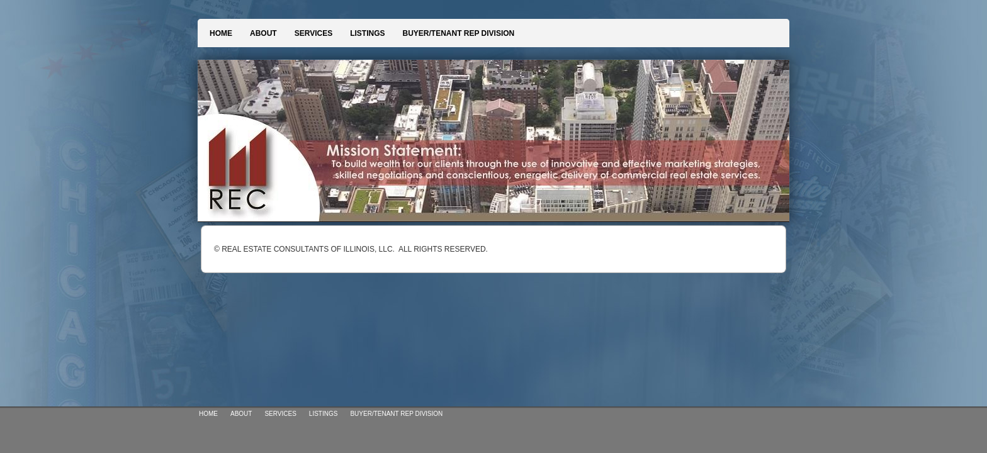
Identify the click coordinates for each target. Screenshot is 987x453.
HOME (221, 33)
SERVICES (313, 33)
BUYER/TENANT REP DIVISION (458, 33)
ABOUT (263, 33)
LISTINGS (367, 33)
